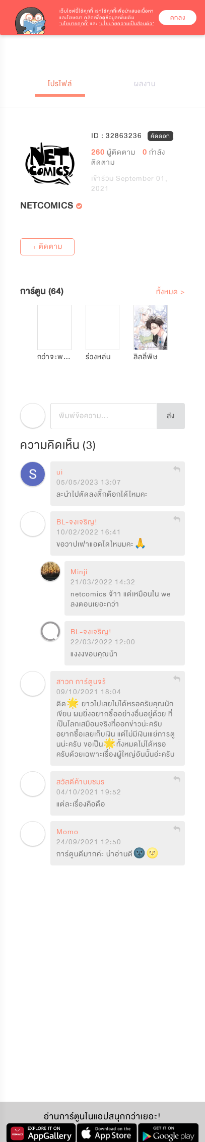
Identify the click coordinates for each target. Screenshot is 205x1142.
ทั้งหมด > (170, 292)
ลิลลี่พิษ (145, 357)
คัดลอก (160, 135)
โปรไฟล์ (60, 84)
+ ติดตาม (47, 246)
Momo (67, 832)
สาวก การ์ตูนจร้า (83, 682)
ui (59, 472)
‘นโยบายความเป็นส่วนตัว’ (126, 24)
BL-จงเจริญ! (77, 522)
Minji (79, 572)
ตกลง (177, 17)
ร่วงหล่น (98, 357)
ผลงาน (145, 84)
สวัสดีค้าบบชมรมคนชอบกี (96, 782)
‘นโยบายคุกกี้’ (74, 24)
